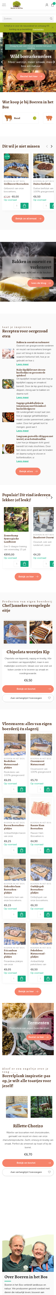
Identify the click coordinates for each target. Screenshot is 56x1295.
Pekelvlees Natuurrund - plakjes (38, 953)
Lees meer (22, 364)
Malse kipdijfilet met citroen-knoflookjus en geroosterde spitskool (31, 372)
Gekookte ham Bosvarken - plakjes (12, 889)
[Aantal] (17, 206)
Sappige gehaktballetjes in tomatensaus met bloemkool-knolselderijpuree (31, 406)
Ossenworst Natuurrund (37, 763)
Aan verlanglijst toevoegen (30, 698)
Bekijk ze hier (28, 576)
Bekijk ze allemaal (28, 219)
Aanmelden (38, 29)
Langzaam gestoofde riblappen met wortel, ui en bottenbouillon (34, 438)
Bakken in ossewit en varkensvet (32, 342)
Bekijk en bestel (34, 689)
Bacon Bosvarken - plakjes (14, 827)
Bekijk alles (28, 471)
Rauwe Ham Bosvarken (37, 827)
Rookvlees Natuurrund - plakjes (11, 764)
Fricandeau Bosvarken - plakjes (10, 953)
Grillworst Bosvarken (16, 183)
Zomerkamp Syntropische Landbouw (11, 538)
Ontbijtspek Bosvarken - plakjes (37, 889)
